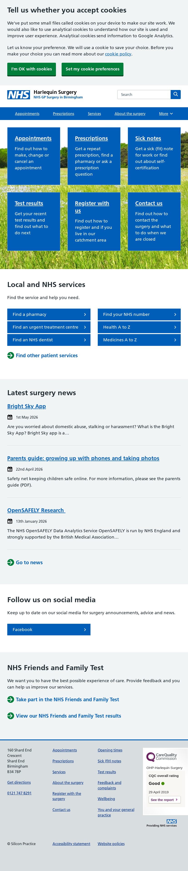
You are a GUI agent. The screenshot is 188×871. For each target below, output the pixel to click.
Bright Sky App (26, 406)
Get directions (19, 782)
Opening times (110, 750)
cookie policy (118, 54)
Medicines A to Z (140, 340)
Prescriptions (63, 113)
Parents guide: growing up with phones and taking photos (83, 458)
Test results (29, 203)
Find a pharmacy (50, 314)
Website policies (111, 843)
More (166, 113)
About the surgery (130, 113)
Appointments (27, 113)
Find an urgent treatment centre (50, 327)
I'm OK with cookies (31, 69)
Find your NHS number (140, 314)
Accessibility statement (71, 843)
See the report (162, 800)
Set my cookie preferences (92, 69)
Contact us (149, 203)
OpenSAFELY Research (36, 510)
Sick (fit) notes (109, 761)
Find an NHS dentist (50, 340)
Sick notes (148, 138)
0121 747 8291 (19, 793)
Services (94, 113)
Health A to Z (140, 327)
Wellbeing (106, 798)
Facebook (50, 629)
